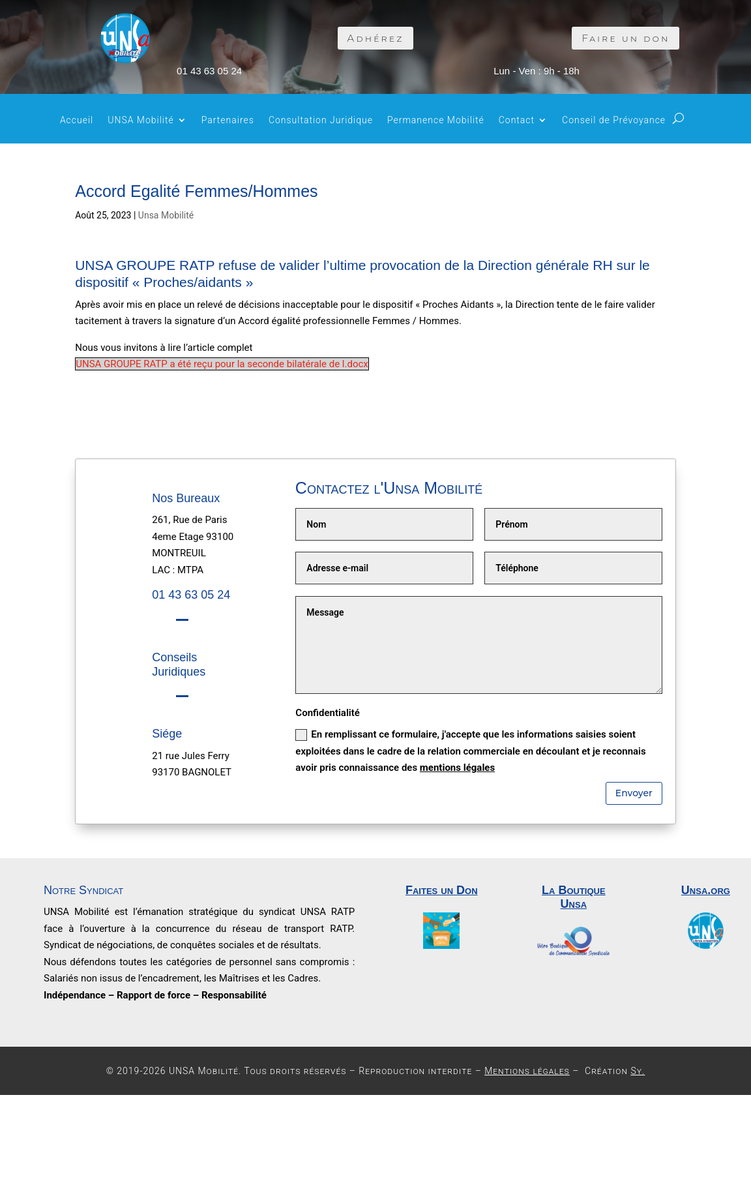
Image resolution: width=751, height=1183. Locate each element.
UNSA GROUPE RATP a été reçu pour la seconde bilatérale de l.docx (222, 364)
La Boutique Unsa (574, 897)
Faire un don (626, 38)
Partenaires (227, 120)
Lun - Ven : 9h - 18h (536, 70)
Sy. (637, 1071)
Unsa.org (705, 890)
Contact (517, 120)
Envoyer (634, 793)
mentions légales (457, 767)
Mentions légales (527, 1071)
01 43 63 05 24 (209, 70)
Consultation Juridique (321, 120)
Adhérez (375, 38)
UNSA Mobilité (141, 120)
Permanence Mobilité (435, 120)
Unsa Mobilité (166, 215)
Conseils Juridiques (178, 664)
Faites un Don (441, 890)
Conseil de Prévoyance (614, 120)
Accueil (76, 120)
